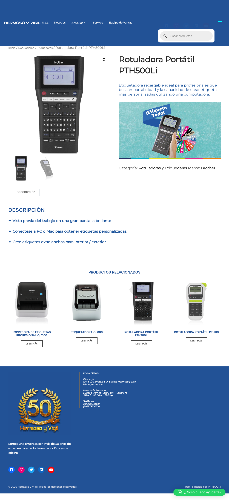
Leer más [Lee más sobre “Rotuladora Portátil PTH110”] (196, 345)
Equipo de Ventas (111, 22)
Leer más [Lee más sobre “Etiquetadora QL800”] (87, 341)
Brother (208, 167)
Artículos (68, 23)
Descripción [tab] (26, 190)
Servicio (88, 22)
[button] (103, 60)
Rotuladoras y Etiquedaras (42, 47)
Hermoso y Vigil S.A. (20, 22)
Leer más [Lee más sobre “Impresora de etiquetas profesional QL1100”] (32, 349)
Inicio (13, 47)
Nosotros (48, 22)
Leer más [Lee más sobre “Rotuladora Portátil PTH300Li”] (141, 345)
